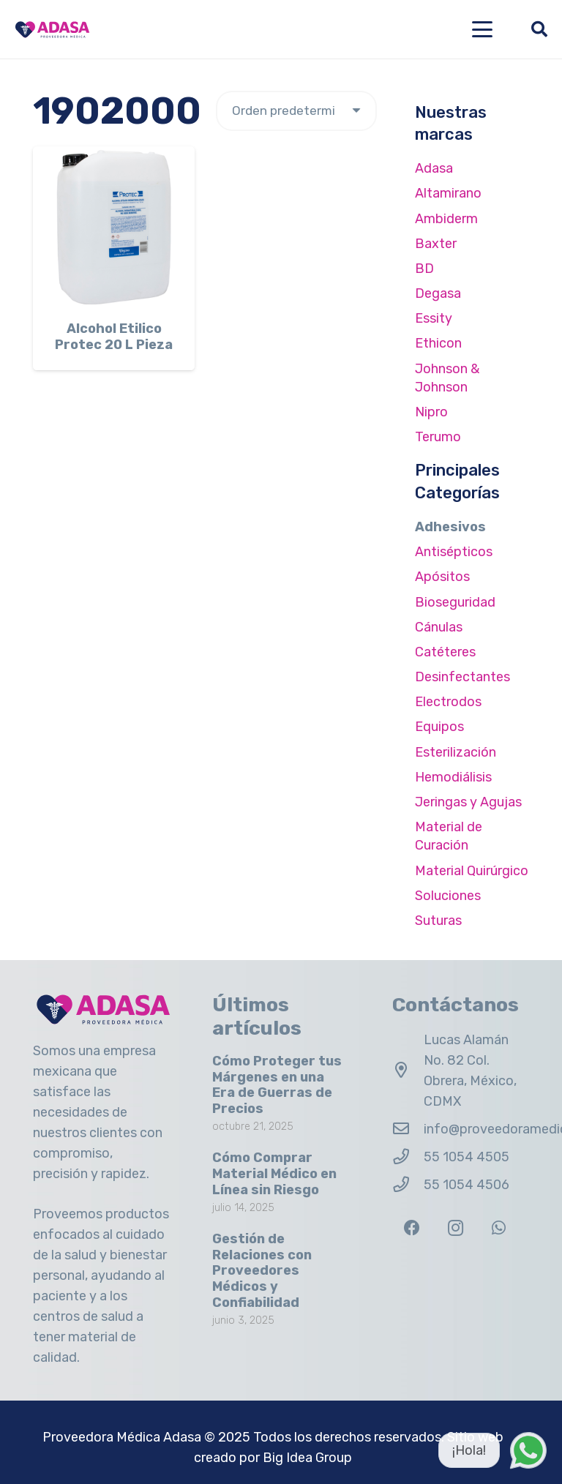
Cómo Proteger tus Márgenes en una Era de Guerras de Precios (277, 1085)
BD (424, 269)
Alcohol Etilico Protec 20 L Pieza (114, 337)
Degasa (438, 293)
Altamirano (448, 193)
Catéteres (445, 652)
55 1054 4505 (466, 1157)
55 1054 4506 (466, 1185)
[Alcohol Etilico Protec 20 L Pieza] (114, 227)
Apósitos (442, 577)
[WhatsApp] (499, 1228)
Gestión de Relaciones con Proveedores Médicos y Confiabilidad (262, 1270)
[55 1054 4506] (408, 1185)
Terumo (438, 437)
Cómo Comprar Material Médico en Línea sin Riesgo (274, 1173)
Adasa (434, 168)
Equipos (439, 727)
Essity (433, 318)
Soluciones (448, 896)
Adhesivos (450, 527)
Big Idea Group (307, 1458)
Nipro (431, 412)
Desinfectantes (462, 677)
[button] (482, 29)
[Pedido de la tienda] (296, 111)
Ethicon (438, 343)
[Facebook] (412, 1228)
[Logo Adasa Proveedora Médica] (52, 29)
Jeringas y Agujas (468, 802)
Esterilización (455, 752)
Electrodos (448, 702)
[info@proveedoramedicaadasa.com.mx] (408, 1129)
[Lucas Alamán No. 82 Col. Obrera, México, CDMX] (408, 1071)
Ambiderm (446, 219)
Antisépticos (453, 552)
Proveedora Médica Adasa (121, 1437)
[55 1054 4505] (408, 1157)
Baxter (436, 244)
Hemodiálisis (453, 777)
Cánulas (438, 627)
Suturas (438, 920)
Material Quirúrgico (471, 871)
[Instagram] (455, 1228)
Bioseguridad (455, 602)
